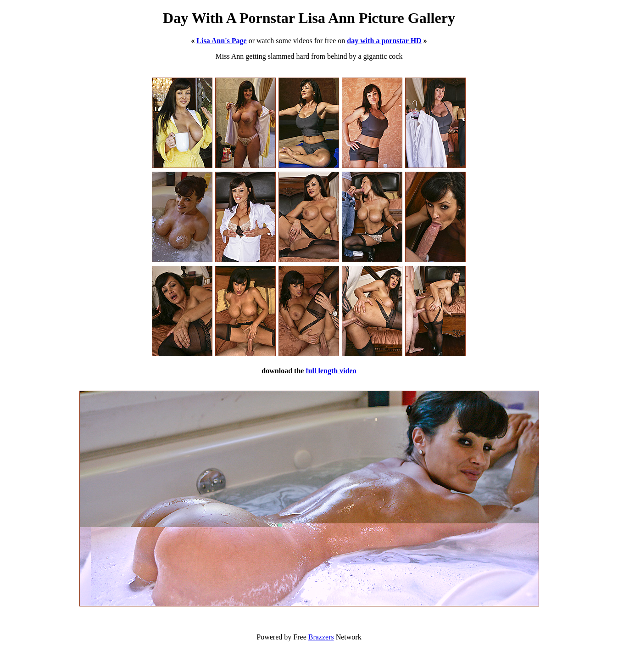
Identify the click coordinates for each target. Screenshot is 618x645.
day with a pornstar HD (384, 41)
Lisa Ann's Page (221, 41)
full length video (331, 371)
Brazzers (321, 637)
